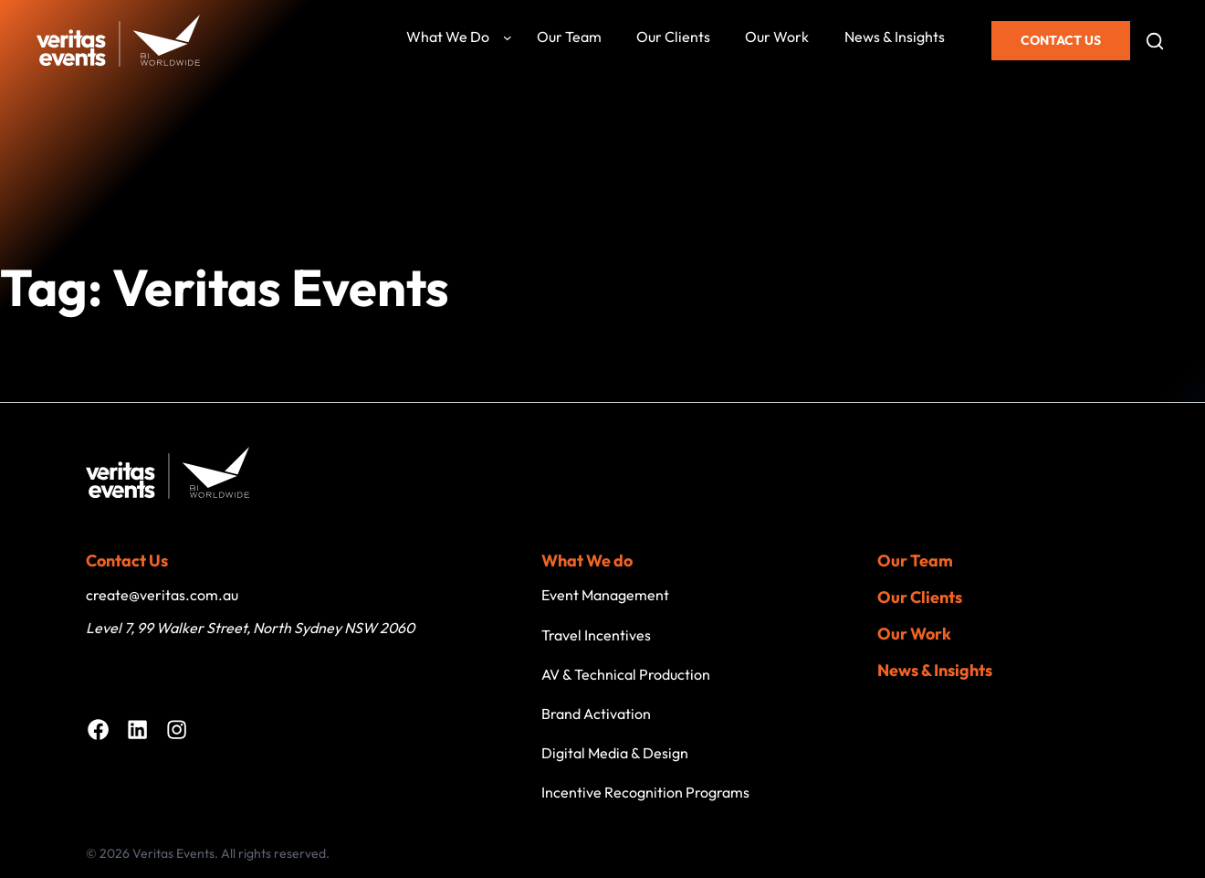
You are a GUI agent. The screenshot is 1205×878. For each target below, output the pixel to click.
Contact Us (1061, 40)
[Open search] (1154, 41)
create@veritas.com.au (162, 595)
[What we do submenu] (507, 37)
